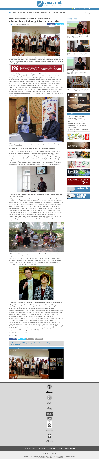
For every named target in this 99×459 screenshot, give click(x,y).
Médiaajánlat (43, 457)
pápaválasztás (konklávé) (74, 125)
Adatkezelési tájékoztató (58, 457)
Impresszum (38, 457)
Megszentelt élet (46, 13)
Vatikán (70, 127)
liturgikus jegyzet (72, 118)
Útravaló (82, 123)
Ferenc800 (84, 125)
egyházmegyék (73, 129)
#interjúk (30, 343)
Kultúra (62, 13)
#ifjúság (24, 343)
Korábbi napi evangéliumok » (82, 110)
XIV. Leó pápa (22, 13)
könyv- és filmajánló (73, 116)
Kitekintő (36, 13)
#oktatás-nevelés (15, 344)
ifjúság (74, 127)
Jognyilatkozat (50, 457)
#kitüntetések (38, 343)
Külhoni (29, 13)
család (79, 127)
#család (12, 343)
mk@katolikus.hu (61, 456)
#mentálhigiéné (47, 343)
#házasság (18, 343)
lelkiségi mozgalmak (76, 131)
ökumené (76, 123)
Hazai (14, 13)
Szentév (81, 120)
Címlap (26, 448)
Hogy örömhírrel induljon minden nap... (76, 97)
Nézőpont (55, 13)
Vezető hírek (72, 19)
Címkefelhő (71, 114)
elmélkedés (82, 116)
